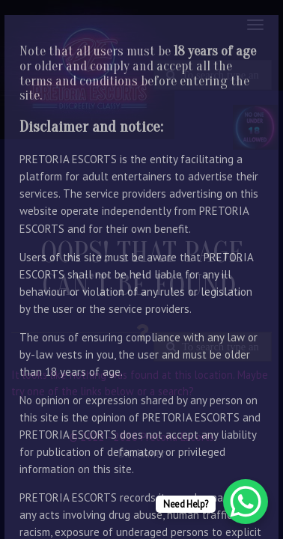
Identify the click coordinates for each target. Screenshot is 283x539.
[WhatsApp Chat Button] (245, 501)
